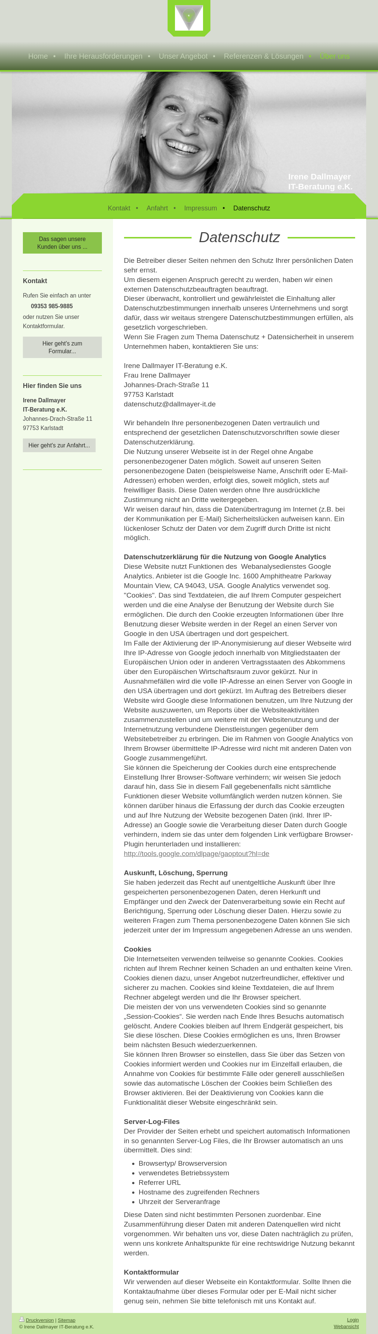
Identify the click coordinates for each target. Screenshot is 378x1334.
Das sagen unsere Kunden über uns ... (62, 243)
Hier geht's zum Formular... (62, 347)
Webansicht (346, 1326)
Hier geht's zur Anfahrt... (59, 445)
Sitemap (67, 1320)
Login (353, 1320)
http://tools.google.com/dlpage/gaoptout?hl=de (196, 853)
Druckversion (36, 1320)
